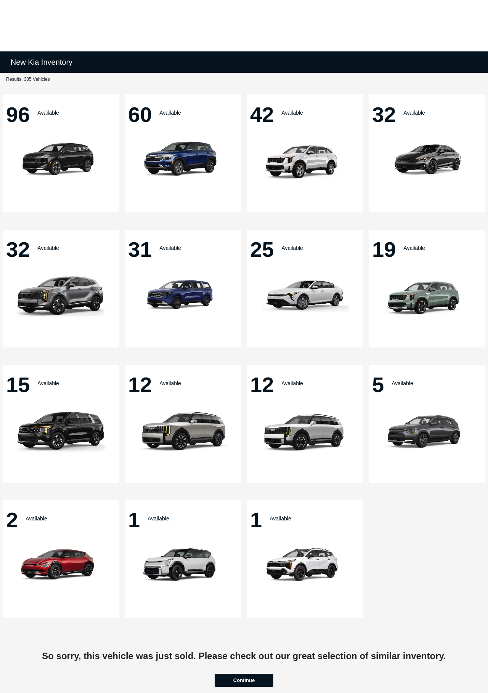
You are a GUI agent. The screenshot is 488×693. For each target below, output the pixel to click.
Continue (244, 680)
